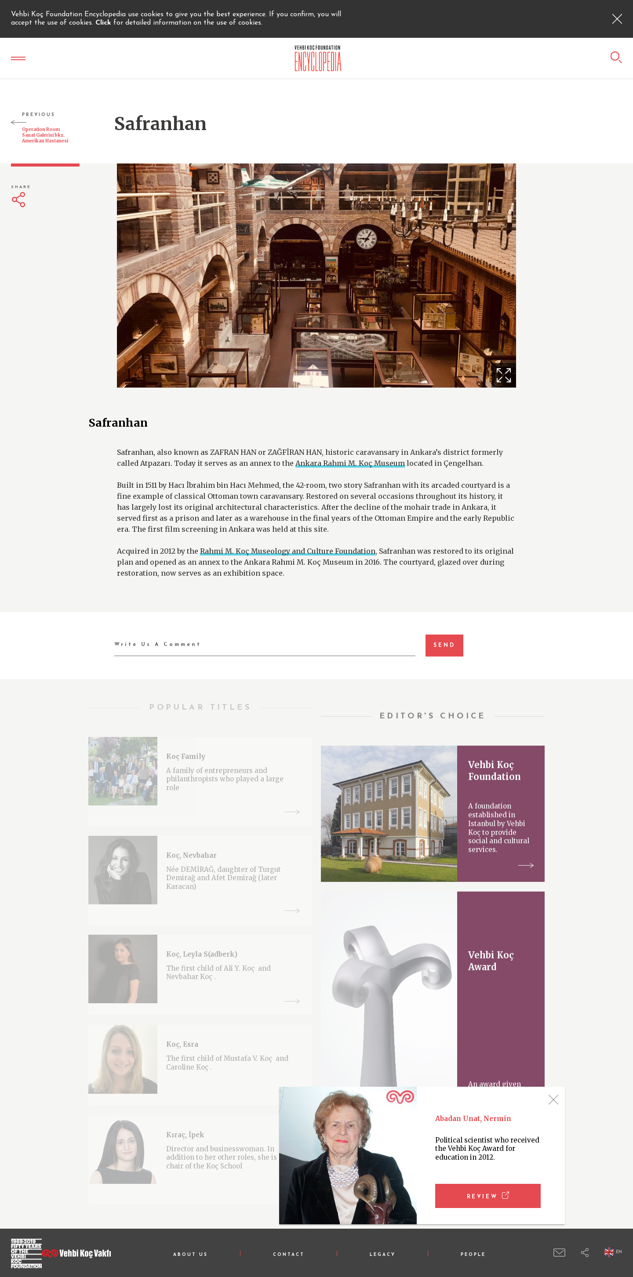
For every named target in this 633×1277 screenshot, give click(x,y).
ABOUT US (190, 1254)
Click (104, 22)
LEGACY (383, 1254)
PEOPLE (473, 1254)
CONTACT (289, 1254)
